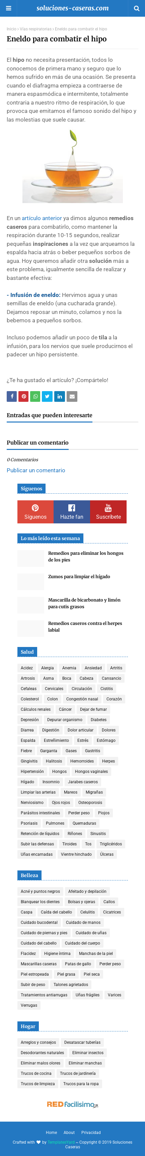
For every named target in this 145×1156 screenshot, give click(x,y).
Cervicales (54, 688)
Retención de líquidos (40, 833)
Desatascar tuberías (82, 1042)
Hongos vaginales (91, 771)
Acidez (27, 668)
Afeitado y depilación (87, 891)
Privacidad (91, 1132)
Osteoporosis (90, 802)
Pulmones (55, 823)
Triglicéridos (111, 844)
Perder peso (79, 813)
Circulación (82, 688)
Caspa (26, 912)
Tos (88, 844)
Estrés (82, 740)
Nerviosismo (32, 802)
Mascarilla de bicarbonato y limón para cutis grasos (84, 603)
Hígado (27, 782)
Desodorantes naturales (42, 1052)
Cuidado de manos (83, 922)
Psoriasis (29, 823)
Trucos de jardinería (78, 1073)
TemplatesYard (61, 1142)
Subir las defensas (37, 844)
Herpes (108, 761)
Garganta (48, 751)
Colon (52, 699)
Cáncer (65, 709)
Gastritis (92, 751)
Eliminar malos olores (40, 1063)
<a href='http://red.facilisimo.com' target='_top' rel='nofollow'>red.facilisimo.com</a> (73, 1105)
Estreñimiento (56, 740)
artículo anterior (42, 218)
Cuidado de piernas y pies (44, 933)
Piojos (104, 813)
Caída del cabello (56, 912)
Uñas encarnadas (37, 854)
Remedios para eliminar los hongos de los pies (86, 556)
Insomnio (51, 782)
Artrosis (28, 678)
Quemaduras (84, 823)
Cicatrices (112, 912)
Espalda (28, 740)
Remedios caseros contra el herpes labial (85, 627)
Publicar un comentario (36, 470)
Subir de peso (33, 984)
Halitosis (54, 761)
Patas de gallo (78, 964)
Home (51, 1132)
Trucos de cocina (36, 1073)
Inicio (11, 29)
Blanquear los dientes (40, 901)
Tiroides (69, 844)
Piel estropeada (35, 974)
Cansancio (111, 678)
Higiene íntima (57, 953)
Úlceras (107, 854)
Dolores (109, 730)
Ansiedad (93, 668)
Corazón (114, 699)
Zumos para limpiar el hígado (79, 577)
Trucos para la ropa (81, 1084)
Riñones (75, 833)
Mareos (70, 792)
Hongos (59, 771)
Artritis (116, 668)
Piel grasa (66, 974)
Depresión (30, 719)
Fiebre (26, 751)
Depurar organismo (64, 719)
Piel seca (92, 974)
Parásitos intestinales (40, 813)
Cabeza (86, 678)
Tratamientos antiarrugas (44, 995)
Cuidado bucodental (39, 922)
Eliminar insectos (87, 1052)
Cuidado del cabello (39, 943)
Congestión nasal (82, 699)
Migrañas (94, 792)
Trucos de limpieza (38, 1084)
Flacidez (28, 953)
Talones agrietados (71, 984)
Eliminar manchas (85, 1063)
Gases (71, 751)
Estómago (106, 740)
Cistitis (106, 688)
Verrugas (29, 1005)
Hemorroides (82, 761)
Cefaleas (29, 688)
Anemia (69, 668)
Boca (66, 678)
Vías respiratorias (36, 29)
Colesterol (30, 699)
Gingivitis (29, 761)
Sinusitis (98, 833)
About (69, 1132)
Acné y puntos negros (40, 891)
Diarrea (27, 730)
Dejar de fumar (93, 709)
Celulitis (87, 912)
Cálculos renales (36, 709)
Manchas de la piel (96, 953)
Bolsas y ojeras (81, 901)
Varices (114, 995)
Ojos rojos (61, 802)
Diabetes (98, 719)
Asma (48, 678)
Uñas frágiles (87, 995)
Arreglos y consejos (38, 1042)
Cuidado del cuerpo (82, 943)
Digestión (50, 730)
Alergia (47, 668)
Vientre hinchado (76, 854)
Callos (109, 901)
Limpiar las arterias (38, 792)
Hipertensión (32, 771)
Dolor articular (80, 730)
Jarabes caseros (83, 782)
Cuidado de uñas (91, 933)
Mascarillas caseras (39, 964)
